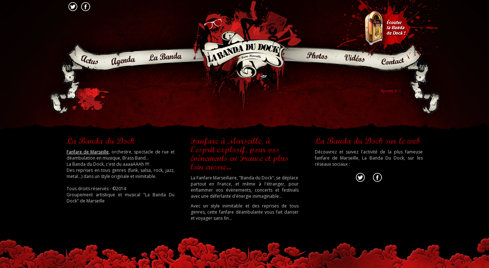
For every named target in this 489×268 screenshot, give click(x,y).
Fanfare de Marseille (88, 152)
